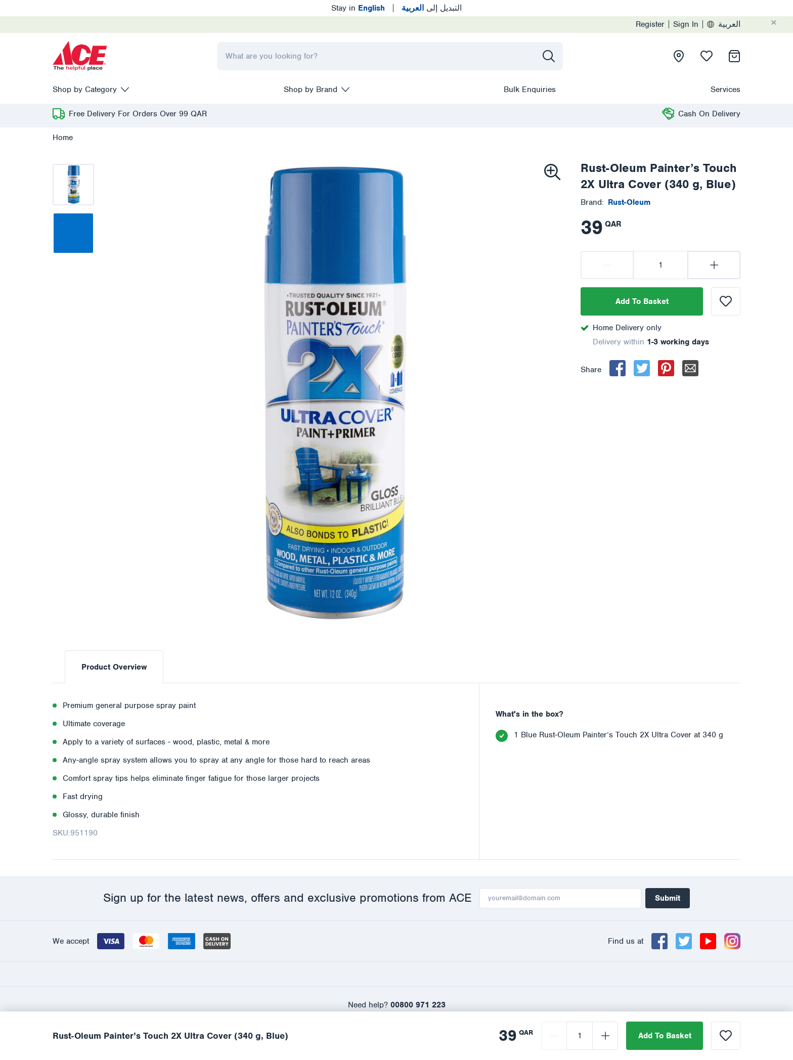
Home (63, 137)
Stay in (358, 8)
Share (591, 370)
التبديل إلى (432, 8)
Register (650, 24)
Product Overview (114, 667)
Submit (667, 898)
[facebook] (617, 368)
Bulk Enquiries (530, 89)
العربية (723, 24)
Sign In (685, 24)
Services (725, 89)
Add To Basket (642, 301)
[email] (690, 368)
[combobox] (390, 56)
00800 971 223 (418, 1005)
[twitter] (642, 368)
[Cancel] (782, 23)
